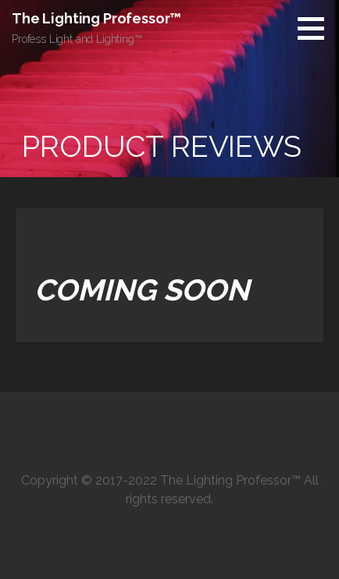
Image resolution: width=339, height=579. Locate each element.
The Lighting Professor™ (96, 18)
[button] (316, 28)
